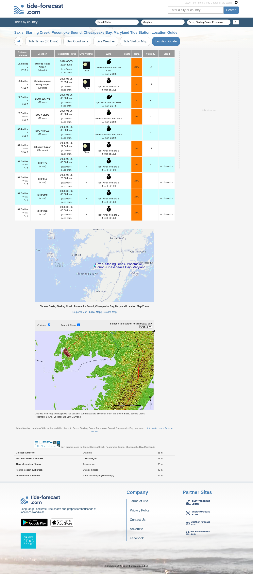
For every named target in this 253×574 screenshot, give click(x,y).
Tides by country (26, 22)
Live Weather (105, 41)
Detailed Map (110, 312)
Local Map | (95, 312)
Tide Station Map (135, 41)
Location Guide (166, 41)
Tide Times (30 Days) (43, 41)
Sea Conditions (77, 41)
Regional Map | (81, 312)
